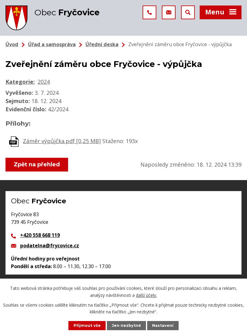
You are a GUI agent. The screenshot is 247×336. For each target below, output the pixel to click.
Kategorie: (20, 81)
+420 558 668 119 (40, 235)
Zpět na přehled (37, 164)
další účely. (146, 295)
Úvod (11, 44)
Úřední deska (101, 44)
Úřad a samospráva (52, 44)
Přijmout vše (87, 325)
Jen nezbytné (126, 325)
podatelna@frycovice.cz (49, 245)
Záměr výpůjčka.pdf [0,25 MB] (62, 141)
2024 (44, 81)
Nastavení (162, 325)
